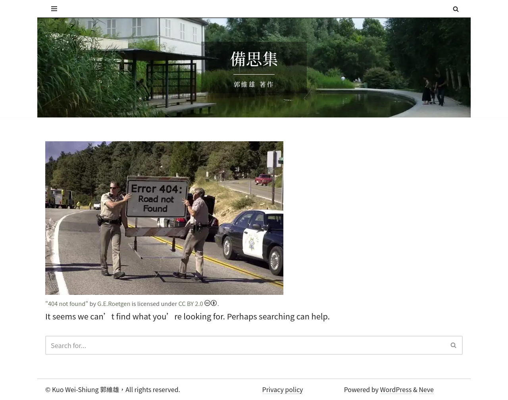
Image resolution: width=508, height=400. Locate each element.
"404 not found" (66, 303)
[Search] (456, 9)
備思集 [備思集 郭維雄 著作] (254, 59)
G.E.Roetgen (112, 303)
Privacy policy (282, 389)
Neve (426, 389)
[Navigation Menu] (54, 8)
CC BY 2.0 (195, 303)
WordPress (396, 389)
